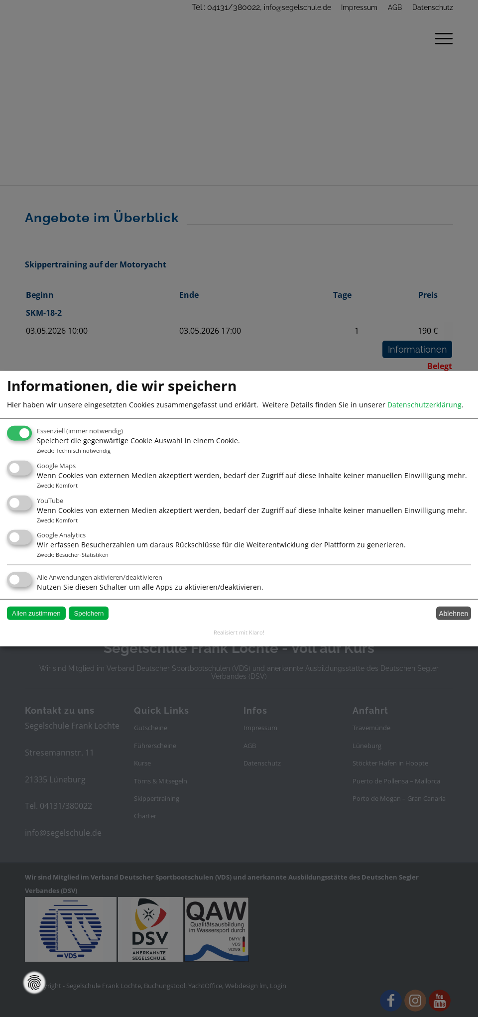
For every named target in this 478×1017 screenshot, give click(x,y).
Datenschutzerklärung (424, 404)
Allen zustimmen (36, 613)
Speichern (89, 613)
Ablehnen (453, 613)
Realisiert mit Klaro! (239, 632)
